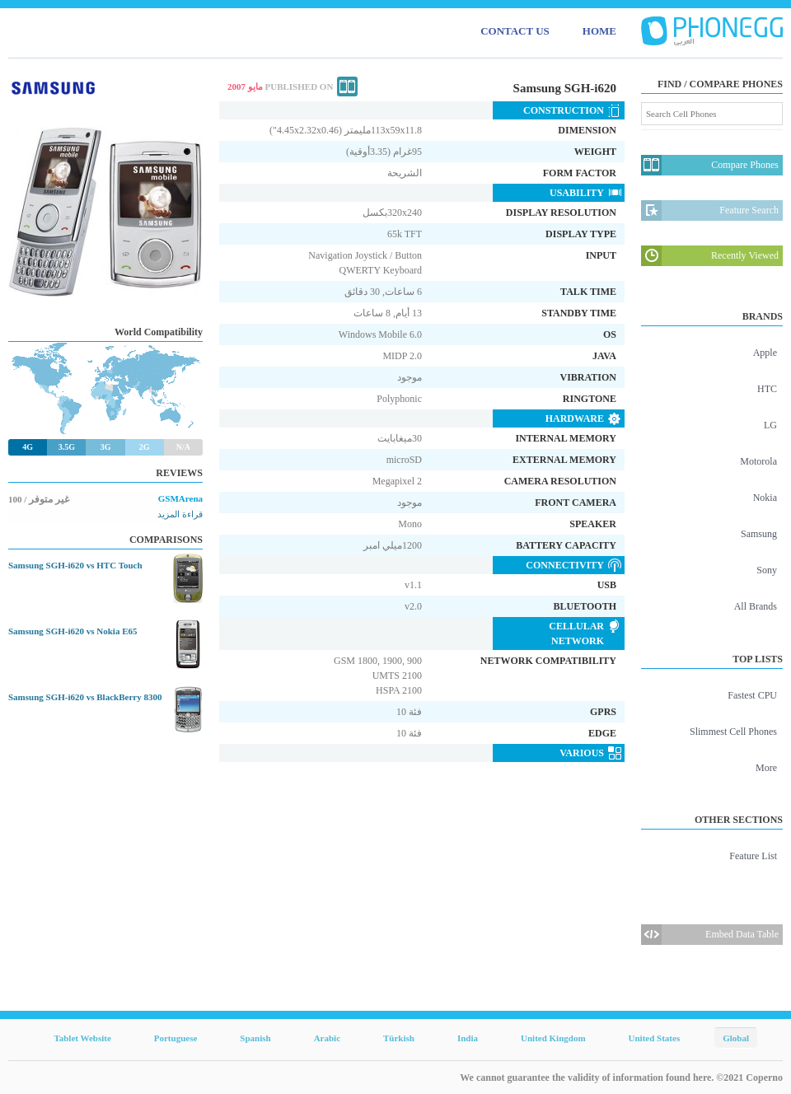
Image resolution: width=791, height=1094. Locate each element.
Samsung (759, 534)
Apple (765, 352)
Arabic (327, 1038)
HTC (767, 389)
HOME (599, 31)
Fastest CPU (752, 695)
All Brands (755, 606)
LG (770, 425)
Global (736, 1038)
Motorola (758, 461)
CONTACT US (515, 31)
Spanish (255, 1038)
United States (655, 1038)
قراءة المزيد (180, 514)
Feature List (753, 856)
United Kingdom (553, 1038)
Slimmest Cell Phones (733, 731)
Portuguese (176, 1038)
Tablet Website (82, 1038)
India (467, 1038)
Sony (766, 570)
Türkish (398, 1038)
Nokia (765, 497)
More (766, 768)
